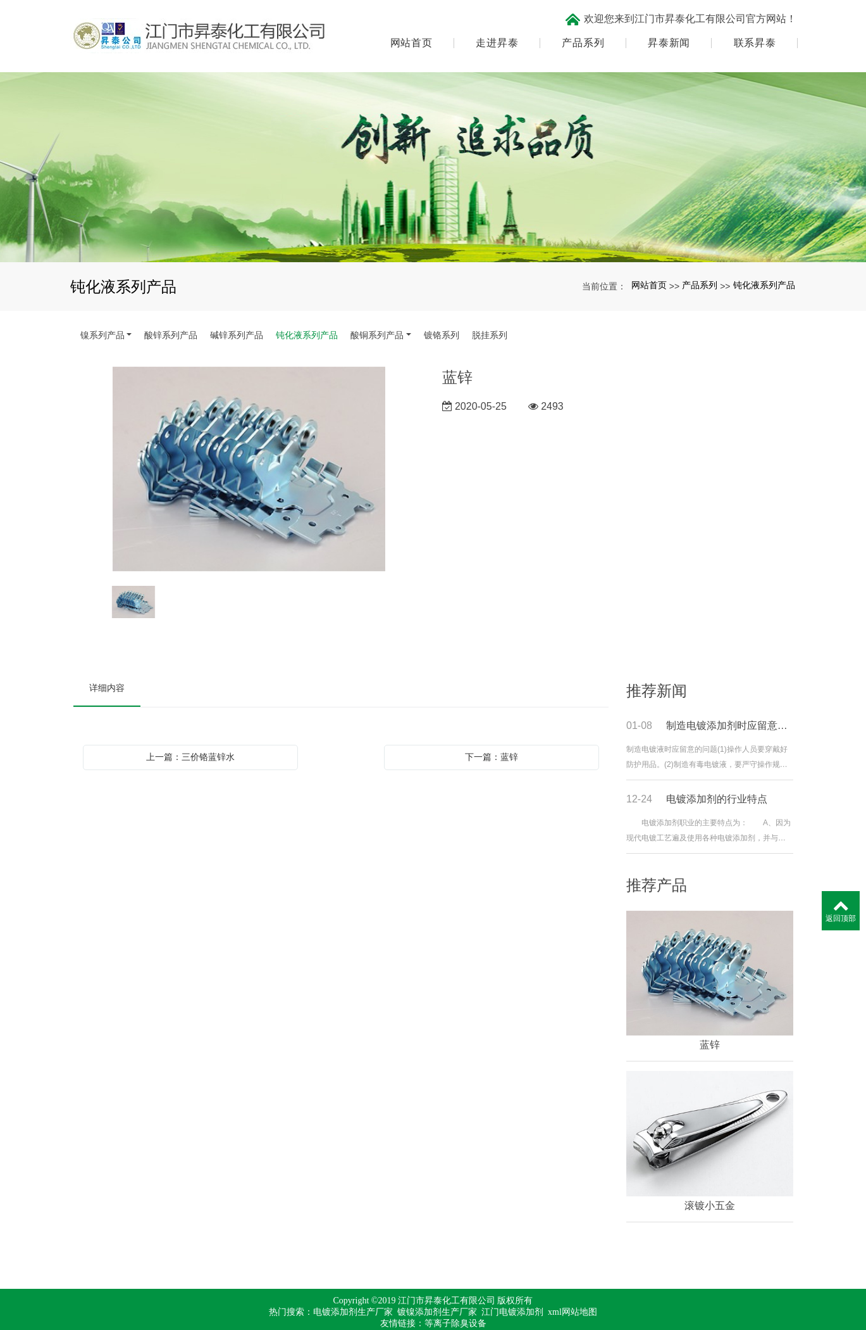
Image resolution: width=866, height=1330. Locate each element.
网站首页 (409, 35)
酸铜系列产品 (377, 317)
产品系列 (581, 35)
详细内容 (107, 670)
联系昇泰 (753, 35)
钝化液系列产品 (764, 268)
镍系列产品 (102, 317)
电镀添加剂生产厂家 (353, 1295)
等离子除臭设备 (455, 1306)
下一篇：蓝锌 (491, 739)
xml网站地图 (572, 1295)
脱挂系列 (489, 317)
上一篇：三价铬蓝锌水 (190, 739)
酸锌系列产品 (170, 317)
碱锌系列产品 (236, 317)
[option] (249, 452)
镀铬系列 (441, 317)
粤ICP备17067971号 (433, 1317)
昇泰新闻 (667, 35)
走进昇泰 (495, 35)
